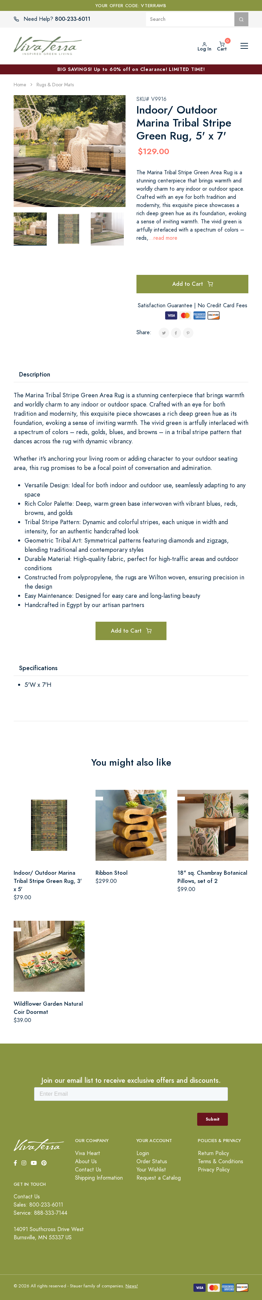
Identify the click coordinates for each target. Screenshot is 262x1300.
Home (20, 85)
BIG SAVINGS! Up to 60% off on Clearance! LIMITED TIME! (131, 69)
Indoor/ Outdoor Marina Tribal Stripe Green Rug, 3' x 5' (48, 881)
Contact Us (88, 1169)
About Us (86, 1161)
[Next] (120, 151)
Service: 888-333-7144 (40, 1213)
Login (142, 1153)
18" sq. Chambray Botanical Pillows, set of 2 (212, 877)
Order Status (151, 1161)
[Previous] (20, 151)
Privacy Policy (214, 1169)
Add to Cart (192, 284)
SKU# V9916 (151, 99)
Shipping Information (99, 1178)
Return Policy (213, 1153)
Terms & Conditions (220, 1161)
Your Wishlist (151, 1169)
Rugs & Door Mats (55, 85)
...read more (162, 238)
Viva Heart (87, 1153)
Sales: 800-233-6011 (38, 1205)
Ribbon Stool (112, 873)
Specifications (38, 668)
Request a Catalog (158, 1178)
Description (34, 374)
